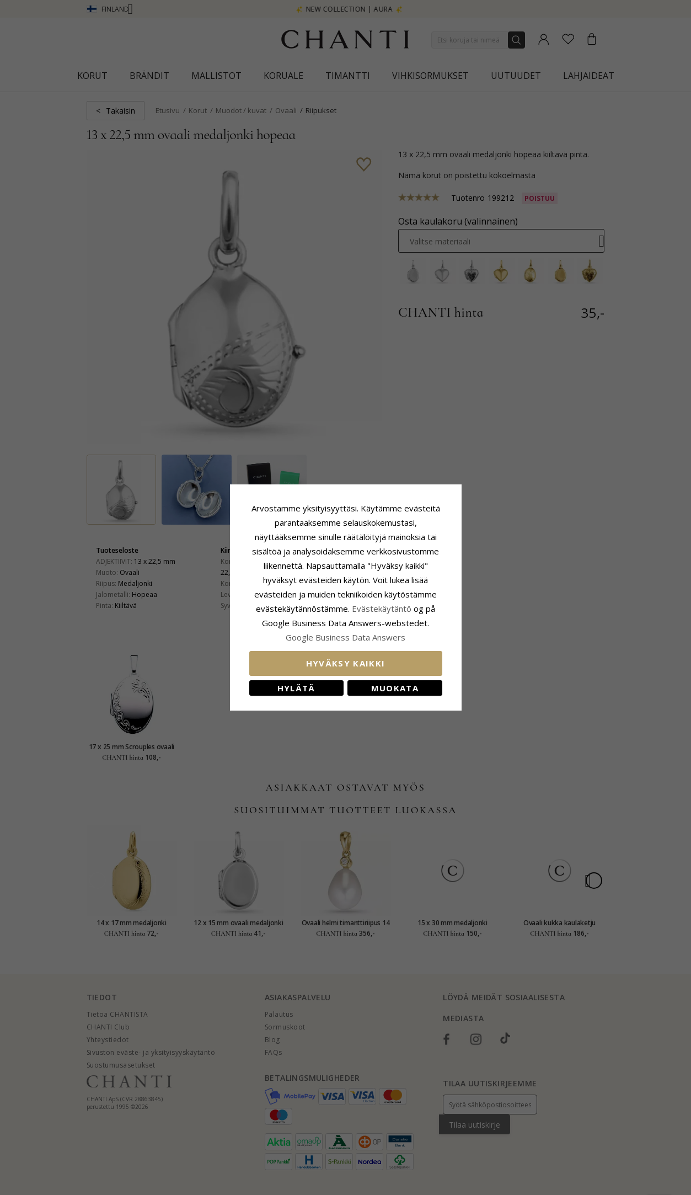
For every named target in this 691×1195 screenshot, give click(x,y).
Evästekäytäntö (381, 608)
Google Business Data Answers (345, 637)
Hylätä (296, 687)
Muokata (395, 687)
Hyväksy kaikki (345, 663)
